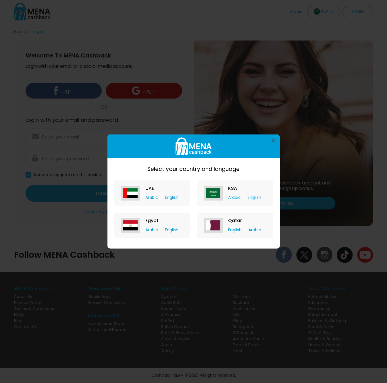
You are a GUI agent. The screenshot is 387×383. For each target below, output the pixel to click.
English (171, 197)
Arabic (152, 197)
